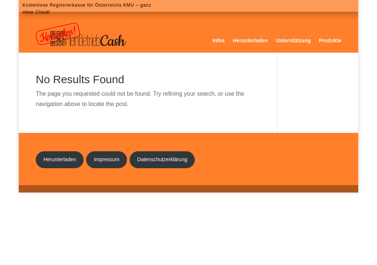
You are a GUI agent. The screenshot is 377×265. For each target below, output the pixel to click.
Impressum (106, 159)
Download (311, 5)
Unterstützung (293, 40)
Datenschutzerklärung (162, 159)
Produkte (330, 40)
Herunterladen (250, 40)
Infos (218, 40)
